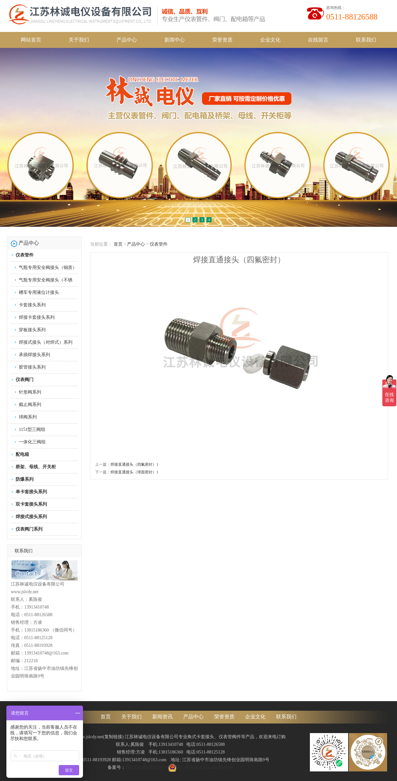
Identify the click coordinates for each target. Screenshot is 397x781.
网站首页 (31, 39)
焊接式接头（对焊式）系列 (45, 342)
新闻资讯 (162, 716)
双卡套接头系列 (31, 504)
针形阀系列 (30, 392)
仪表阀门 (25, 379)
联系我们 (366, 39)
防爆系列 (25, 479)
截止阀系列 (30, 404)
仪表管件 (25, 255)
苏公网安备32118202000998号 (201, 767)
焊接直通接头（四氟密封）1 (134, 464)
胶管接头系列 (32, 367)
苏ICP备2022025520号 (146, 767)
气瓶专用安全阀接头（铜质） (48, 267)
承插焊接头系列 (34, 354)
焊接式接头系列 (31, 516)
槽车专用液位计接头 (39, 292)
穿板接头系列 (32, 329)
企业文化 (270, 39)
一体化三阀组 (32, 442)
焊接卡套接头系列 (37, 317)
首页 (118, 244)
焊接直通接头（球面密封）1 (134, 472)
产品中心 (126, 39)
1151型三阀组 (32, 429)
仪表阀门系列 (29, 529)
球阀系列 (28, 417)
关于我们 (79, 39)
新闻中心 (174, 39)
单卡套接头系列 (31, 491)
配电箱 (22, 454)
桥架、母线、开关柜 (36, 466)
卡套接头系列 (32, 304)
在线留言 (318, 39)
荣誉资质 (222, 39)
